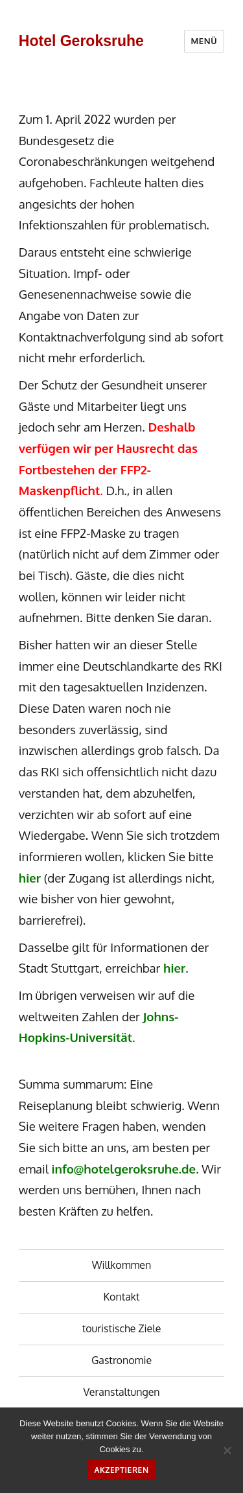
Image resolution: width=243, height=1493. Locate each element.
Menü (204, 41)
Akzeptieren (121, 1470)
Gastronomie (121, 1360)
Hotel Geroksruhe (81, 40)
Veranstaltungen (121, 1391)
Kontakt (122, 1296)
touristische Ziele (121, 1328)
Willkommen (122, 1264)
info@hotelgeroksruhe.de (124, 1168)
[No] (226, 1450)
